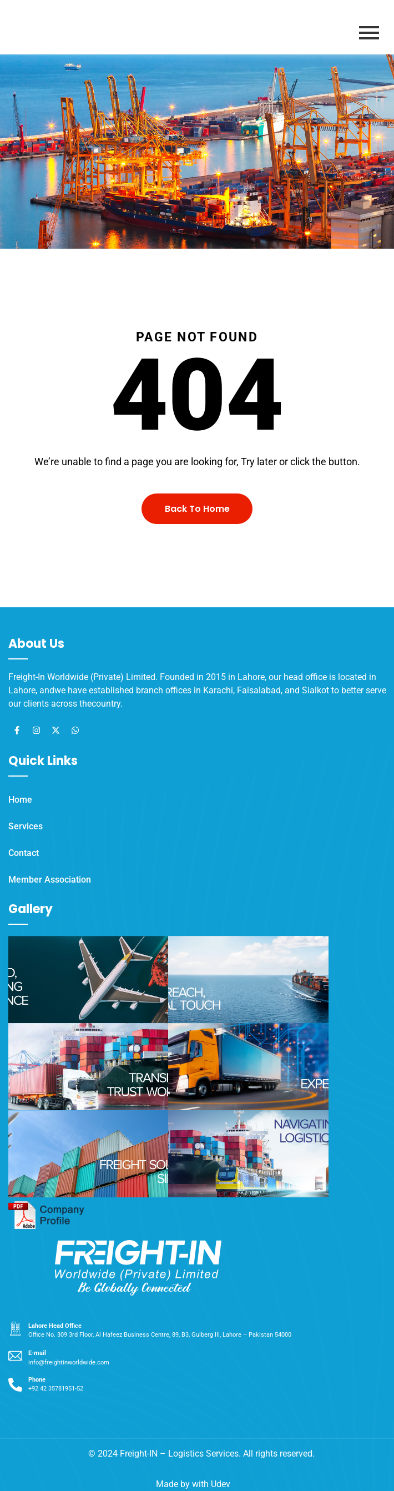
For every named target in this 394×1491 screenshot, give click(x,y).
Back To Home (197, 508)
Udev (220, 1484)
